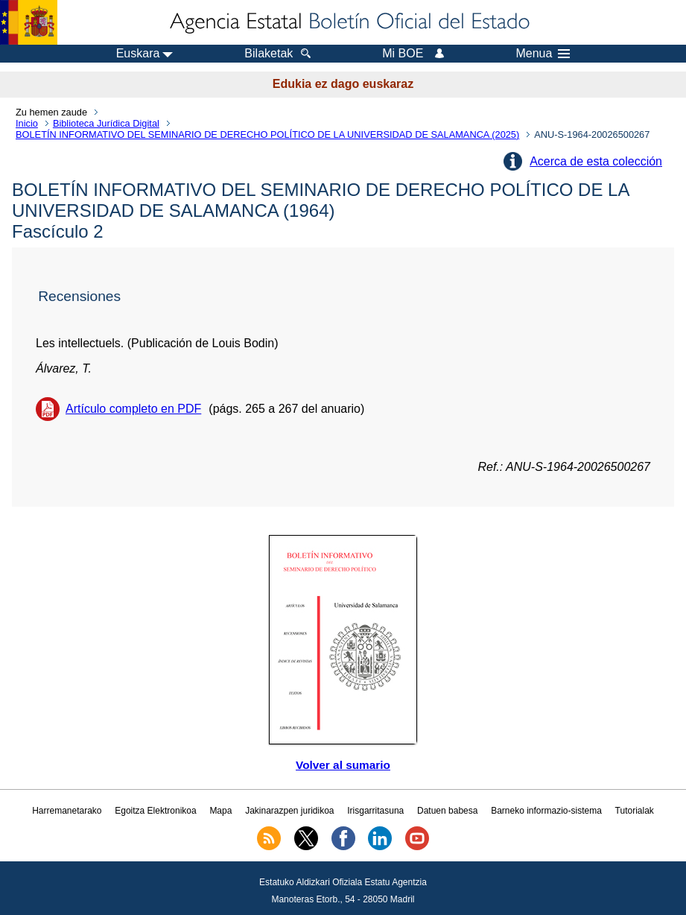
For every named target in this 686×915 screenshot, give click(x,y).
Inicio (27, 123)
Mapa (220, 810)
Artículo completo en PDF (133, 408)
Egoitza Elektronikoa (155, 810)
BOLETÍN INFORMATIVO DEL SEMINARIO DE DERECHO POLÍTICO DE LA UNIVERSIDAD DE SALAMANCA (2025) (267, 134)
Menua (542, 54)
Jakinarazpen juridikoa (289, 810)
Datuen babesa (447, 810)
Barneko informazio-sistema (546, 810)
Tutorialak (634, 810)
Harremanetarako (66, 810)
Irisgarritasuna (375, 810)
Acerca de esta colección (596, 161)
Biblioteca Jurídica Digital (106, 123)
